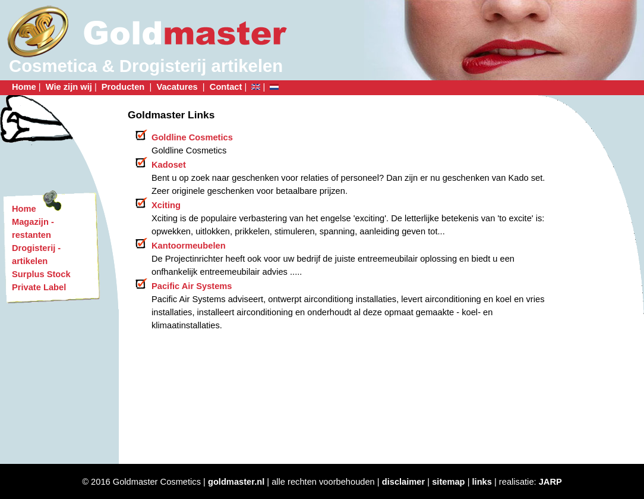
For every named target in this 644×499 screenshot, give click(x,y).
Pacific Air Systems (191, 286)
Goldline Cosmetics (192, 137)
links (482, 482)
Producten (124, 87)
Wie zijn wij (69, 87)
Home (24, 87)
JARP (550, 482)
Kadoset (168, 165)
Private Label (39, 287)
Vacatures (178, 87)
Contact (226, 87)
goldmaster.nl (236, 482)
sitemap (448, 482)
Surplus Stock (41, 274)
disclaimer (403, 482)
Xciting (166, 205)
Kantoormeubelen (188, 245)
